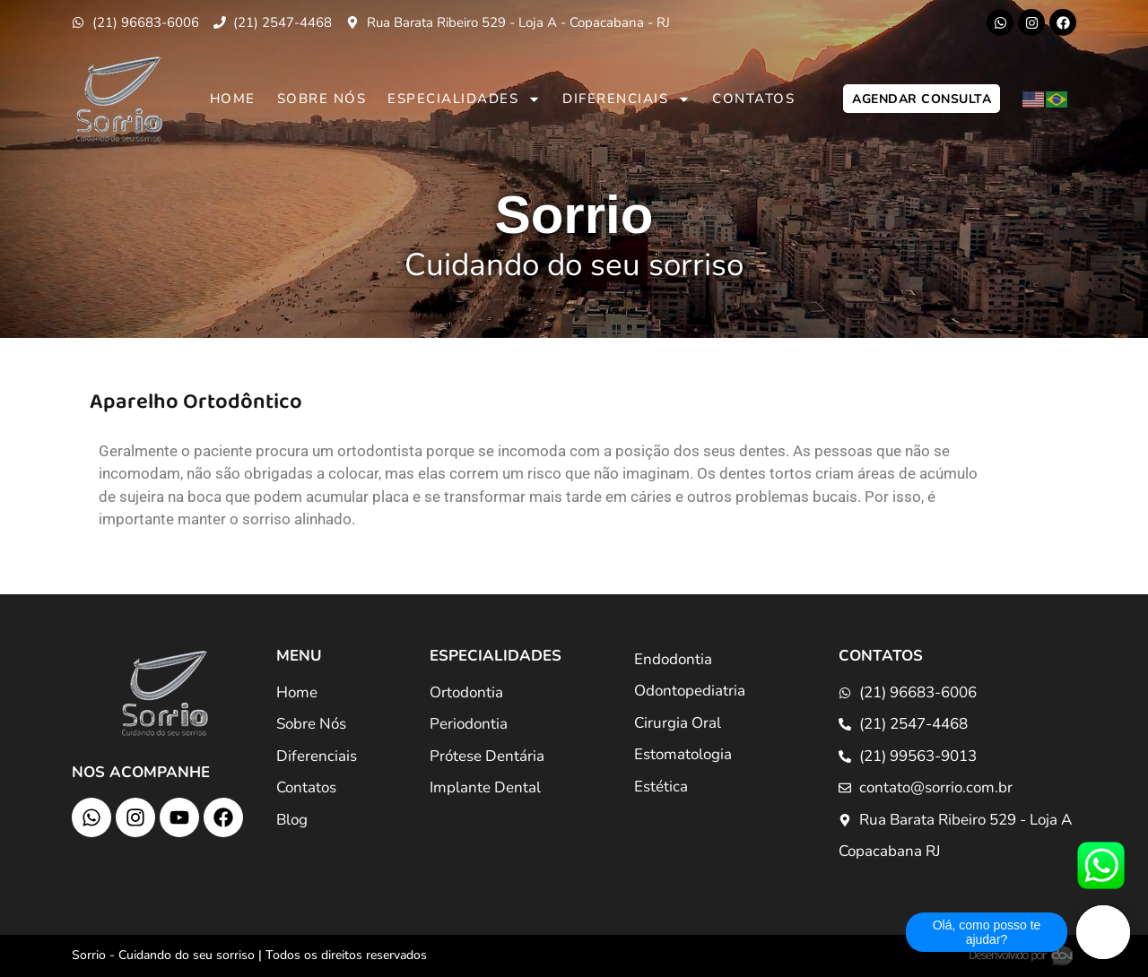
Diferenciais (626, 99)
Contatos (753, 99)
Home (233, 99)
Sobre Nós (322, 99)
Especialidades (464, 99)
